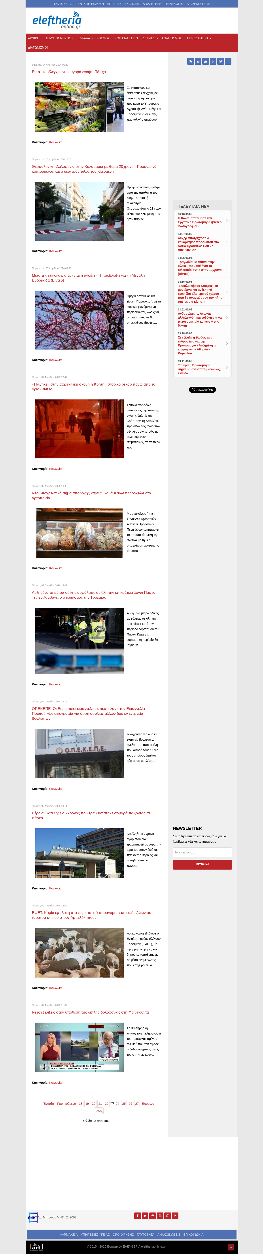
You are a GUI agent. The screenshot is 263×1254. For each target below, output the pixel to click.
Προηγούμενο (66, 1103)
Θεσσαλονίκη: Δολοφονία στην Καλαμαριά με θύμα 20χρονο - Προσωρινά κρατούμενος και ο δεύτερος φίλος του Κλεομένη (94, 169)
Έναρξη (48, 1103)
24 (117, 1103)
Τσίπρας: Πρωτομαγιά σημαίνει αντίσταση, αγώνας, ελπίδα (199, 369)
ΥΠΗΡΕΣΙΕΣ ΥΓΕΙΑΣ (95, 1234)
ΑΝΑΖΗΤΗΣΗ (152, 4)
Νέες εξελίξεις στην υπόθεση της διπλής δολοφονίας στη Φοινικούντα (91, 1012)
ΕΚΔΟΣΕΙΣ (132, 4)
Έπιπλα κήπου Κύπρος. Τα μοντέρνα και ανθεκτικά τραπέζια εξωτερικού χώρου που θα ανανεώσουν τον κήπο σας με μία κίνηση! (200, 293)
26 (130, 1103)
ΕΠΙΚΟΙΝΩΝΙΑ (194, 1234)
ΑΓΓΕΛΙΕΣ (114, 4)
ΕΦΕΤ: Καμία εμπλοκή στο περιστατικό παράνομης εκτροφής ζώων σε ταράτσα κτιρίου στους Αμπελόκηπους (92, 914)
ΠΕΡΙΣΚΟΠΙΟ (174, 4)
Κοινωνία (55, 142)
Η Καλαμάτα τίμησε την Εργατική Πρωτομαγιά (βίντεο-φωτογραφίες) (200, 222)
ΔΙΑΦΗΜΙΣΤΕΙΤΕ (198, 4)
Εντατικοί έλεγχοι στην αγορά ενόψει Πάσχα (69, 72)
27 (137, 1103)
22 (106, 1103)
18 (80, 1103)
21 (100, 1103)
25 (124, 1103)
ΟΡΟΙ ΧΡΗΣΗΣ (123, 1234)
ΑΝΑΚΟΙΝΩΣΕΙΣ (168, 1234)
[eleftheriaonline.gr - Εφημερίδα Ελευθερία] (57, 20)
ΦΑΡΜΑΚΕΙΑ (68, 1234)
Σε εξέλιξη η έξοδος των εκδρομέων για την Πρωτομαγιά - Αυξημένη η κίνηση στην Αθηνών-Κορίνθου (197, 345)
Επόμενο (148, 1103)
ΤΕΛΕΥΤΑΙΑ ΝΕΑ (194, 206)
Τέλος (99, 1111)
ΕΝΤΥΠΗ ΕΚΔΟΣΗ (91, 4)
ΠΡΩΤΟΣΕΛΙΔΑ (64, 4)
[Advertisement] (202, 536)
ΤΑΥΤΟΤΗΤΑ (145, 1234)
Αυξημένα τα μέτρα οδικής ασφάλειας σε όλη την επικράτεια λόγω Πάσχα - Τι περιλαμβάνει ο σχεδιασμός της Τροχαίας (95, 595)
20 (93, 1103)
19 (87, 1103)
